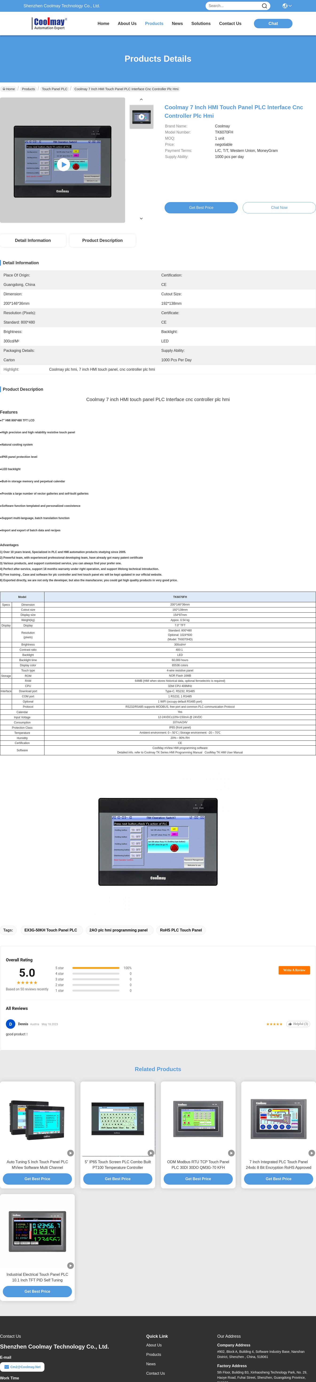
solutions (201, 23)
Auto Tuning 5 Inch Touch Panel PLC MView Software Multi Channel (37, 1165)
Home (103, 23)
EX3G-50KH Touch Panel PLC (50, 930)
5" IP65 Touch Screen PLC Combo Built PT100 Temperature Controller (118, 1165)
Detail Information (33, 240)
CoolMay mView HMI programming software (180, 748)
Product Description (102, 240)
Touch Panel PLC (54, 89)
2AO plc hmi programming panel (119, 930)
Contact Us (155, 1373)
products (154, 23)
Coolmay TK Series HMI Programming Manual (173, 752)
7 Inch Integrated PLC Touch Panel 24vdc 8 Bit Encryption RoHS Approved (278, 1165)
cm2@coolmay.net (22, 1367)
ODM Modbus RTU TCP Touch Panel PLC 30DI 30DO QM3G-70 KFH (198, 1165)
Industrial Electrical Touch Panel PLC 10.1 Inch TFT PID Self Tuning (37, 1277)
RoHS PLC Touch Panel (181, 930)
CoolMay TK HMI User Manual (224, 752)
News (151, 1364)
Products (28, 89)
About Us (154, 1345)
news (177, 23)
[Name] (264, 6)
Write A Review (294, 970)
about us (127, 23)
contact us (230, 23)
